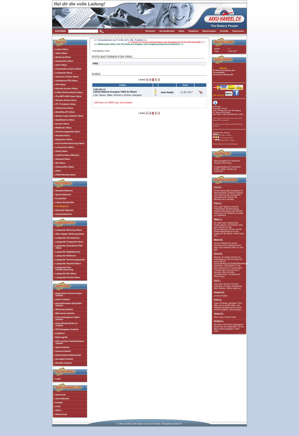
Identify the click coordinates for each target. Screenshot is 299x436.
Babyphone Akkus (63, 139)
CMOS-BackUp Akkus (65, 175)
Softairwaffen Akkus (64, 167)
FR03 (107, 51)
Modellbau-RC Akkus (65, 112)
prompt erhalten (229, 294)
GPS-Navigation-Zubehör (67, 329)
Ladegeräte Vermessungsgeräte (70, 260)
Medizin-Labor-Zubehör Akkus (69, 116)
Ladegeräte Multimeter (65, 256)
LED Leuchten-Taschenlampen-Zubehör (70, 342)
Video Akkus (61, 65)
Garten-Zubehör (62, 299)
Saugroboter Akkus (64, 61)
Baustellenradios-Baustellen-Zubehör (68, 304)
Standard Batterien (64, 191)
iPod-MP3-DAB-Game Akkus (68, 96)
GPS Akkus (60, 85)
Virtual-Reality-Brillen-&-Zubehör (66, 324)
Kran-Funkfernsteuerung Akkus (70, 143)
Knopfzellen (61, 198)
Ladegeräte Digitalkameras (67, 252)
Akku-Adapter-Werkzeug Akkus (69, 234)
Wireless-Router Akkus (66, 100)
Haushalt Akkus (62, 135)
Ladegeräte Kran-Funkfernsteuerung (64, 268)
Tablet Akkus (61, 53)
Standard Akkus (62, 159)
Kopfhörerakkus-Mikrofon (67, 155)
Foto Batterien (62, 206)
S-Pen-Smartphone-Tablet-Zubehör (67, 318)
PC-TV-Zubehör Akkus (65, 104)
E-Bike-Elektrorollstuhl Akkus (69, 92)
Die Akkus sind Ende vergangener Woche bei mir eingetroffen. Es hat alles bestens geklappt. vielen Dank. (229, 326)
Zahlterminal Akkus (64, 108)
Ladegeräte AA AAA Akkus (67, 277)
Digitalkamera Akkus (65, 120)
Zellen (58, 171)
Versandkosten (125, 103)
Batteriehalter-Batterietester (68, 355)
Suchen (60, 31)
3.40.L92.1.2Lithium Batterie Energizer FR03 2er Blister (115, 90)
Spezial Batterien (63, 194)
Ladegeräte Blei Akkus (65, 273)
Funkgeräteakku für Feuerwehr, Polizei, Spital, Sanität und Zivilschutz (227, 169)
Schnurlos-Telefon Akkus (67, 77)
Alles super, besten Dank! (229, 315)
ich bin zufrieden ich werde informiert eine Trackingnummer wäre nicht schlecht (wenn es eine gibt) (229, 245)
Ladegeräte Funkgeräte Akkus (69, 242)
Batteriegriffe (61, 337)
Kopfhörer (60, 333)
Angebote (222, 153)
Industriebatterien (63, 214)
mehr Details (167, 92)
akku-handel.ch (126, 423)
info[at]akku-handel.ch (171, 423)
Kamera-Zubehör (63, 351)
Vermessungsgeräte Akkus (67, 132)
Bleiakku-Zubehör (63, 363)
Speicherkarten (62, 347)
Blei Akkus (60, 163)
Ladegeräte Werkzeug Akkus (68, 230)
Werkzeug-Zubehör (64, 309)
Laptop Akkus (61, 49)
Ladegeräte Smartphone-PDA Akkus (69, 247)
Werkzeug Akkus (63, 57)
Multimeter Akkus (63, 128)
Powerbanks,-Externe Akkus (68, 69)
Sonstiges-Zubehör (64, 359)
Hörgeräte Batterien (64, 210)
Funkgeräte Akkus (63, 73)
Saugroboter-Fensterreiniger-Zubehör (69, 294)
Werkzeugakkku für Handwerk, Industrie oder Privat (227, 162)
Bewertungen (225, 179)
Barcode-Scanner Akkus (66, 88)
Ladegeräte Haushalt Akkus (68, 264)
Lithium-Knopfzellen (64, 202)
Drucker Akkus (62, 124)
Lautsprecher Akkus (64, 147)
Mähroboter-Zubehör (65, 313)
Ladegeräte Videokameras (67, 238)
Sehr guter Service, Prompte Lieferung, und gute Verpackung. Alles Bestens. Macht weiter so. (229, 284)
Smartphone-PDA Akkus (66, 81)
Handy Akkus (61, 151)
